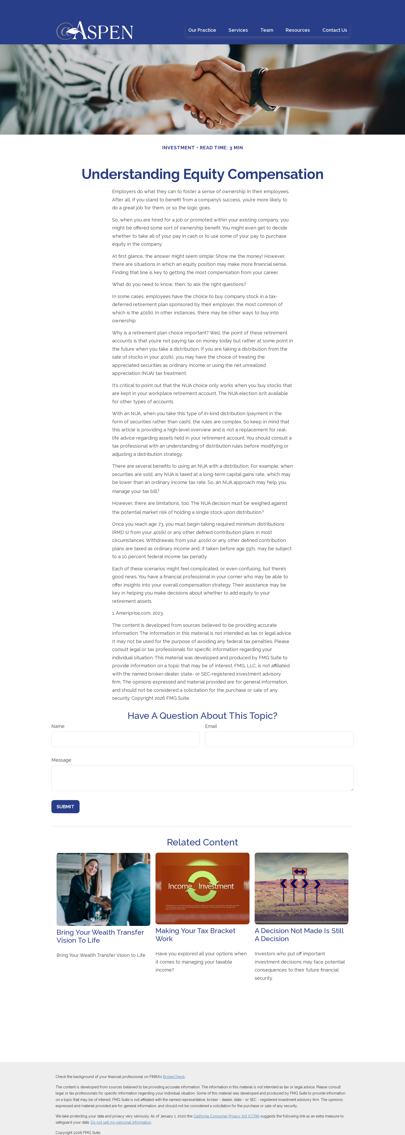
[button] (202, 14)
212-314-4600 (248, 1127)
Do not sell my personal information (121, 1107)
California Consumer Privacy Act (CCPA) (226, 1101)
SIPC (294, 1127)
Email (211, 710)
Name (58, 710)
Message (61, 744)
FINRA (283, 1127)
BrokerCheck (174, 1061)
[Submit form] (65, 791)
